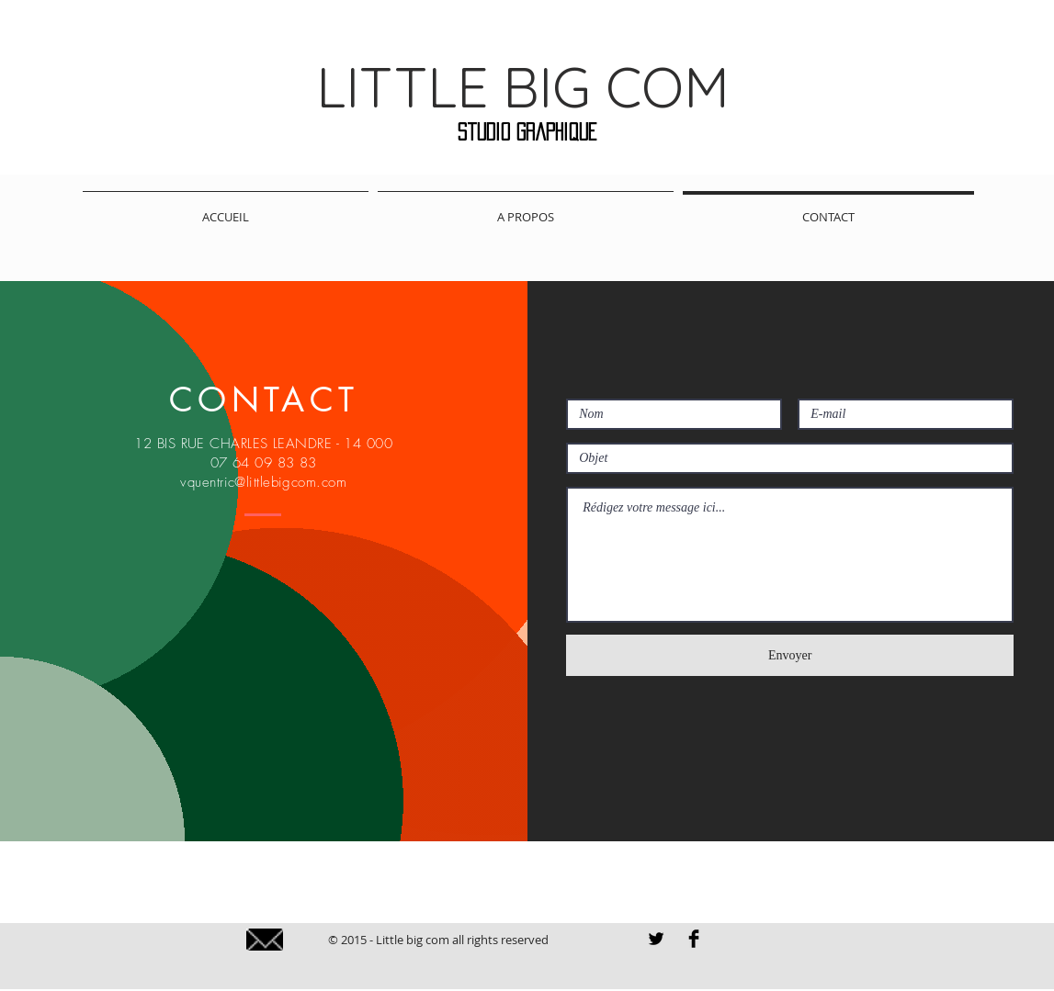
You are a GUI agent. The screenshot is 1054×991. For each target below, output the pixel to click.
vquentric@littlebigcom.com (263, 482)
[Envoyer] (790, 655)
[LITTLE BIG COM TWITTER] (656, 938)
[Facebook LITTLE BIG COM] (694, 938)
